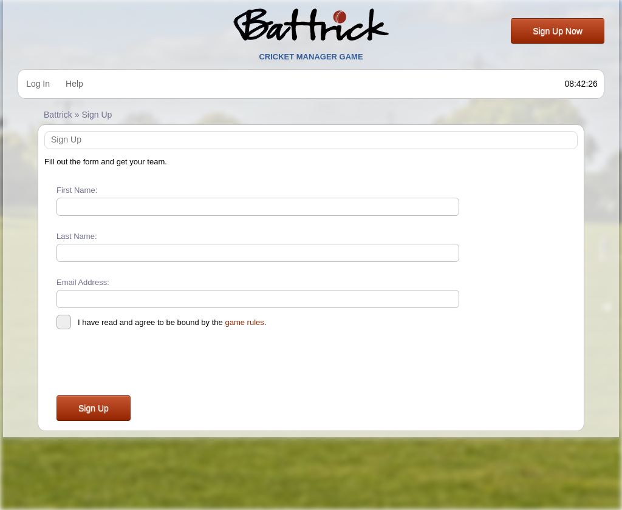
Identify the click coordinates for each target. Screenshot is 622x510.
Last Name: (76, 236)
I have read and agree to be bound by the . (161, 322)
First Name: (76, 190)
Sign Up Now (558, 31)
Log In (38, 84)
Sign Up (93, 408)
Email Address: (82, 282)
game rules (244, 322)
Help (74, 84)
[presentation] (148, 364)
